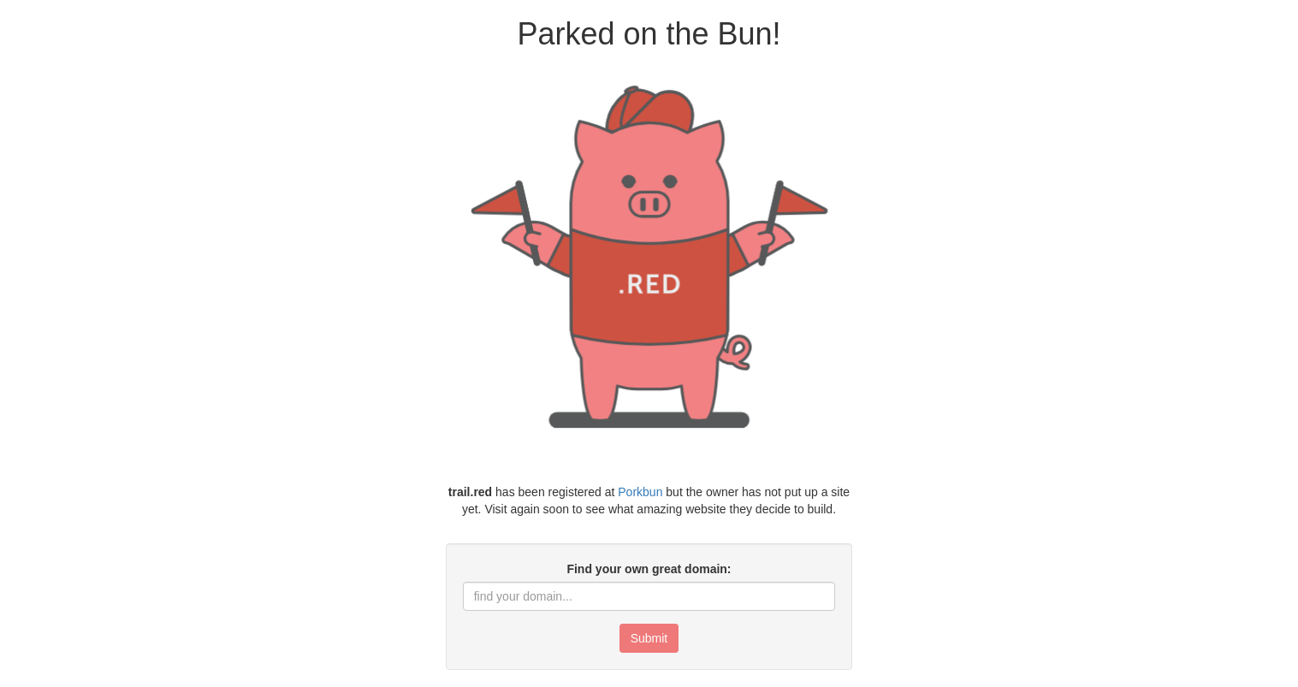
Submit (649, 638)
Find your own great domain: (648, 569)
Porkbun (640, 492)
